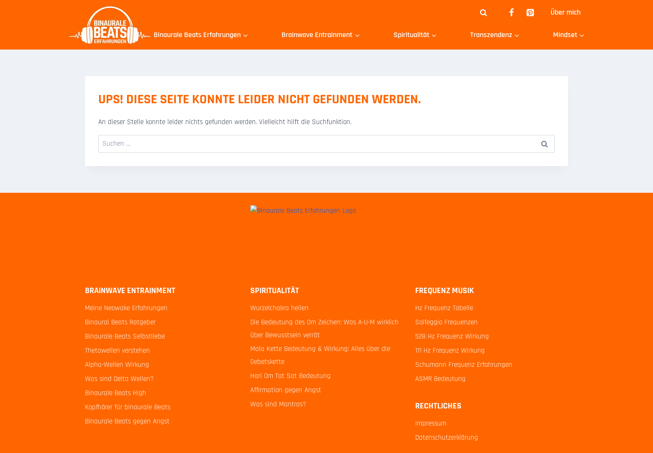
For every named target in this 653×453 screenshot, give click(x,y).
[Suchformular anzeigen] (483, 12)
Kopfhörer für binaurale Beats (127, 407)
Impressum (430, 423)
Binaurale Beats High (115, 393)
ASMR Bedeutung (440, 378)
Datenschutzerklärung (446, 437)
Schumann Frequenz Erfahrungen (463, 364)
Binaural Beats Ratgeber (120, 322)
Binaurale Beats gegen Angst (127, 421)
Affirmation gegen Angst (285, 390)
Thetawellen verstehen (117, 350)
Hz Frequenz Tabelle (444, 308)
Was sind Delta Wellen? (119, 378)
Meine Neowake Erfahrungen (126, 308)
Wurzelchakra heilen (279, 308)
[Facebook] (511, 12)
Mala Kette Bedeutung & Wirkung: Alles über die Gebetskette (320, 355)
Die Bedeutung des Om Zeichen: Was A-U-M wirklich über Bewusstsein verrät (324, 329)
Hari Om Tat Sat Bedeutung (290, 376)
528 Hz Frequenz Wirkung (452, 336)
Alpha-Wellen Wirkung (117, 364)
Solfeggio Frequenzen (446, 322)
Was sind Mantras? (278, 404)
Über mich (566, 12)
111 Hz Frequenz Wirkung (450, 350)
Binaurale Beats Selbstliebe (125, 336)
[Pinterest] (530, 12)
